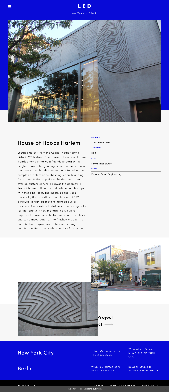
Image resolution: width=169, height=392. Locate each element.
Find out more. (95, 389)
